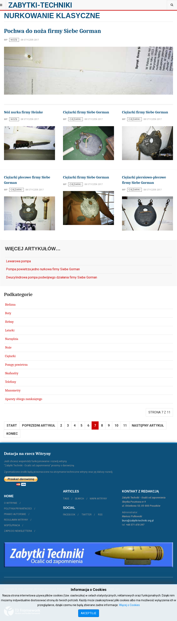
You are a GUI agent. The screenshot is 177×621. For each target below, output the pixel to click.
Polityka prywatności (18, 508)
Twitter (87, 514)
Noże (8, 347)
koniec (12, 434)
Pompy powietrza (16, 364)
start (12, 425)
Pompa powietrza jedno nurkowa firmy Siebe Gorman (43, 269)
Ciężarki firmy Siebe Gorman (86, 112)
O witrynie (10, 503)
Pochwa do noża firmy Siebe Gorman (52, 31)
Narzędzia (11, 339)
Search (79, 498)
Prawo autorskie (15, 514)
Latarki (9, 330)
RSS (100, 514)
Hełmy (9, 322)
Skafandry (11, 373)
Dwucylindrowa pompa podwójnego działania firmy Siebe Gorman (51, 277)
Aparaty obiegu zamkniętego (23, 399)
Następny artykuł (148, 425)
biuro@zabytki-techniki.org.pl (138, 520)
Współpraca (12, 525)
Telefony (10, 382)
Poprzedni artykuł (38, 425)
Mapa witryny (98, 498)
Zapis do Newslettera (18, 531)
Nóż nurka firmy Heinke (23, 112)
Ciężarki (10, 356)
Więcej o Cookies (129, 605)
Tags (66, 498)
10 (116, 425)
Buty (8, 313)
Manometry (13, 390)
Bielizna (10, 304)
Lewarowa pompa (18, 261)
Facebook (69, 514)
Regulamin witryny (16, 519)
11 (125, 425)
